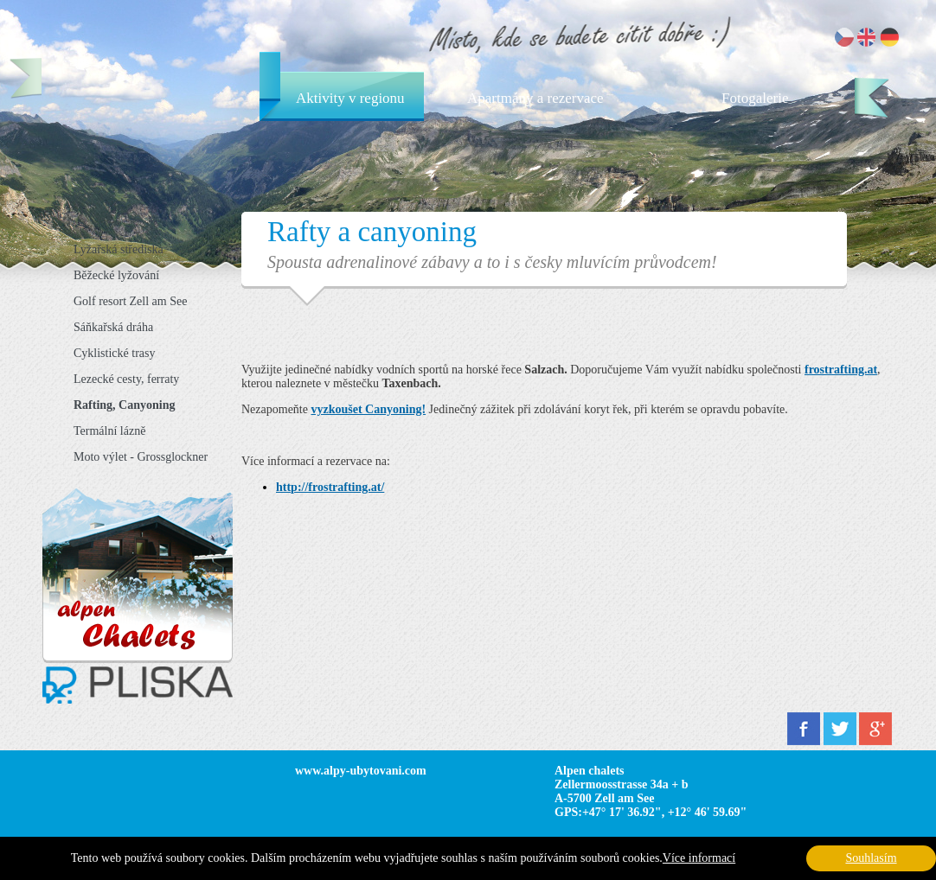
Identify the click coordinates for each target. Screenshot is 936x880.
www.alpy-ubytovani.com (360, 770)
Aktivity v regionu (350, 98)
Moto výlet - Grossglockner (141, 456)
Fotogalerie (754, 98)
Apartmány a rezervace (535, 98)
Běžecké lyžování (116, 275)
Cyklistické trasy (115, 353)
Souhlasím (870, 857)
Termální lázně (109, 430)
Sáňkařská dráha (113, 327)
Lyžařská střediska (118, 249)
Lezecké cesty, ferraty (126, 379)
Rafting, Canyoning (124, 405)
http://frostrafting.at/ (330, 487)
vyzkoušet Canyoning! (368, 409)
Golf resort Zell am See (130, 301)
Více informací (699, 857)
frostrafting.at (841, 369)
